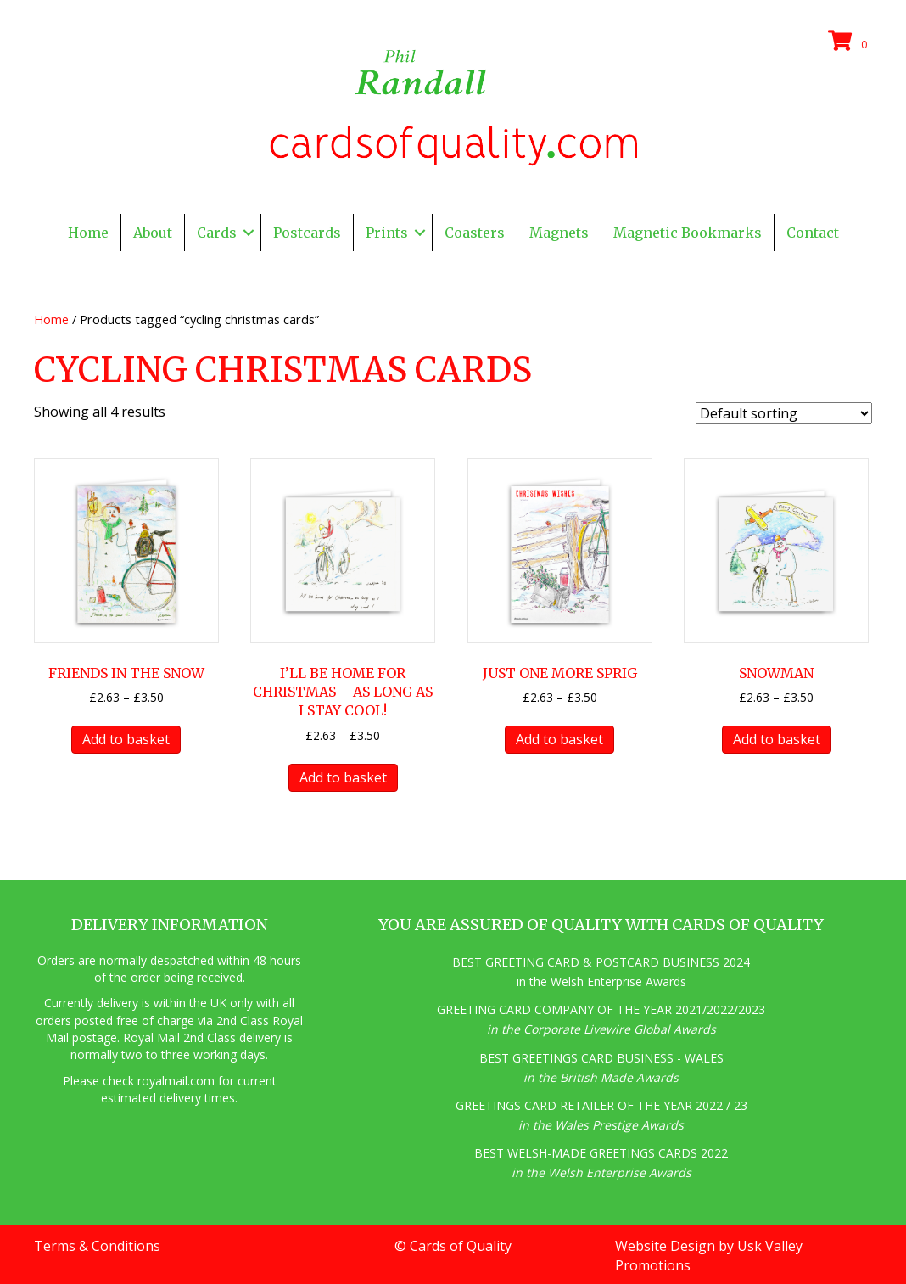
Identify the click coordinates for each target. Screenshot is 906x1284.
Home (51, 319)
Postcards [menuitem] (307, 232)
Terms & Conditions (97, 1245)
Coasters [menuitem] (475, 232)
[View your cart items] (850, 41)
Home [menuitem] (88, 232)
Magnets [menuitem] (559, 232)
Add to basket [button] (126, 739)
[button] (248, 232)
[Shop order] (784, 413)
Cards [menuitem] (217, 232)
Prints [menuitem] (387, 232)
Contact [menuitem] (812, 232)
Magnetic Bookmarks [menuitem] (687, 232)
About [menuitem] (152, 232)
